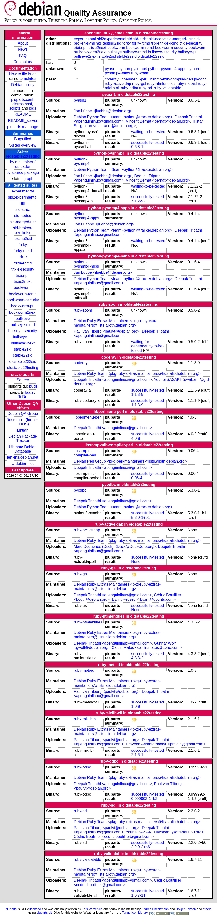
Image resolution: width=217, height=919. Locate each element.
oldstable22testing (23, 156)
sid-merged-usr (23, 222)
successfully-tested (147, 142)
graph (28, 179)
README (22, 114)
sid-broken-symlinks (22, 230)
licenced (35, 909)
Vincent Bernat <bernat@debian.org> (158, 121)
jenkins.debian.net (22, 457)
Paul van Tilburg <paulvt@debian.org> (106, 331)
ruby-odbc (129, 88)
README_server (22, 121)
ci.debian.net (23, 464)
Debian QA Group (22, 413)
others (207, 909)
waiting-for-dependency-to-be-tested (147, 346)
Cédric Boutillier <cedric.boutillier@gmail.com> (114, 836)
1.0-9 (135, 706)
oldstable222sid (22, 362)
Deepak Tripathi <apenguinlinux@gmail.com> (117, 178)
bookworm (23, 288)
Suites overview (22, 145)
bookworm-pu (23, 306)
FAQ (23, 56)
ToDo (22, 397)
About (23, 43)
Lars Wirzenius (92, 909)
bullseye (23, 318)
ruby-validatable (167, 88)
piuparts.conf (22, 99)
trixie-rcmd (23, 263)
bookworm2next (22, 312)
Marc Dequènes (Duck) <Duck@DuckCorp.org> (115, 546)
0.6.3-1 (137, 147)
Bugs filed (22, 139)
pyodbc (200, 79)
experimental (23, 191)
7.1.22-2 (138, 201)
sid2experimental (22, 197)
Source (23, 380)
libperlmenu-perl (133, 79)
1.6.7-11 (138, 895)
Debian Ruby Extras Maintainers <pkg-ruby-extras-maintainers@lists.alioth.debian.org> (117, 323)
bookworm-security (23, 300)
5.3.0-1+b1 (140, 517)
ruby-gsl (139, 83)
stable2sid (22, 349)
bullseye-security (22, 331)
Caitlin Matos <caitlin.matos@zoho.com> (147, 648)
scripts (14, 108)
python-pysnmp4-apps (167, 69)
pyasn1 (111, 69)
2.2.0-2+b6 (140, 847)
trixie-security (22, 269)
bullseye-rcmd (23, 325)
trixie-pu (23, 275)
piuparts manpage (22, 127)
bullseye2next (23, 343)
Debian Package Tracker (22, 438)
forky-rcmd (23, 251)
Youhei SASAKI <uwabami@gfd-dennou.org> (165, 832)
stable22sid (23, 355)
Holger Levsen (186, 909)
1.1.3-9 (137, 394)
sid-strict (22, 210)
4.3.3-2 (137, 658)
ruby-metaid (186, 83)
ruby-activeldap (118, 83)
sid (22, 203)
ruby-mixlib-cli (85, 719)
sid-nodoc (22, 216)
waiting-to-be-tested (148, 132)
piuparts (11, 909)
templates (28, 78)
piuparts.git (44, 912)
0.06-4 (136, 478)
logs (32, 108)
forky (23, 245)
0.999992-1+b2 (144, 799)
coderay (112, 79)
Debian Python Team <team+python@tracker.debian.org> (123, 117)
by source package (23, 172)
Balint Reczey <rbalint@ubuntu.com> (144, 599)
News (23, 49)
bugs (33, 386)
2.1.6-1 (137, 755)
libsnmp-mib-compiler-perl (170, 79)
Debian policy (22, 85)
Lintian (22, 430)
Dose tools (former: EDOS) (22, 422)
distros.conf (22, 104)
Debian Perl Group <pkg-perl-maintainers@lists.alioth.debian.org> (130, 461)
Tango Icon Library (135, 912)
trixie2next (23, 282)
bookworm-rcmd (23, 294)
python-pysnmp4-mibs (86, 264)
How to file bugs (22, 74)
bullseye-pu (23, 337)
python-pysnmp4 (132, 69)
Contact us (23, 62)
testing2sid (23, 238)
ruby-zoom (140, 73)
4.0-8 (135, 438)
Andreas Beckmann (155, 909)
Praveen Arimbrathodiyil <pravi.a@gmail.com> (165, 744)
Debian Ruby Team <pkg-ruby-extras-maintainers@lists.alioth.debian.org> (137, 373)
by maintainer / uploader (23, 164)
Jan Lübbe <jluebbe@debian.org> (103, 111)
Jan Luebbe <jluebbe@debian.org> (104, 224)
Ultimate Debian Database (22, 449)
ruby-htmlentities (161, 83)
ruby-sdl (146, 88)
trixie (23, 257)
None (135, 561)
